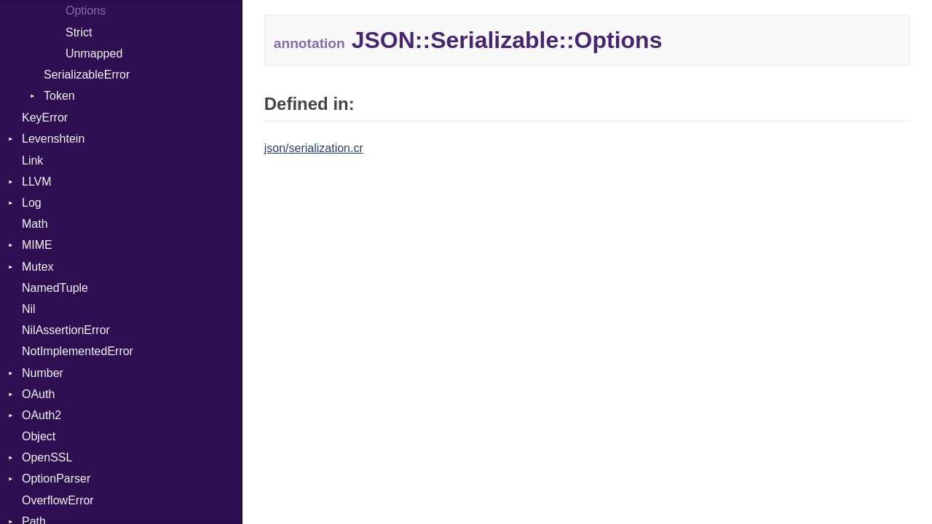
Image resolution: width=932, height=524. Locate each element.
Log (32, 202)
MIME (37, 245)
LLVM (37, 181)
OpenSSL (47, 457)
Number (42, 373)
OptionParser (56, 478)
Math (35, 224)
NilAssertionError (66, 330)
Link (32, 160)
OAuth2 (41, 415)
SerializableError (87, 74)
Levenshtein (53, 138)
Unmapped (94, 53)
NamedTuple (55, 288)
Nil (29, 309)
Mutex (38, 267)
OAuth (38, 394)
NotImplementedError (77, 351)
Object (38, 436)
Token (59, 96)
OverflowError (58, 500)
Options (86, 10)
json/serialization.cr (313, 148)
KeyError (45, 117)
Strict (79, 32)
